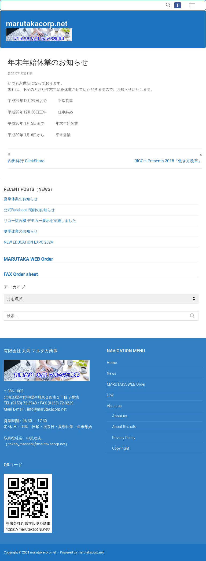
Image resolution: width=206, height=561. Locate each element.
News (111, 373)
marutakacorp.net (37, 23)
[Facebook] (177, 5)
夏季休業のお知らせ (21, 199)
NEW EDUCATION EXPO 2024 (28, 242)
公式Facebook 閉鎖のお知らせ (29, 210)
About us (115, 406)
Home (112, 363)
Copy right (120, 448)
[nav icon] (192, 5)
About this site (124, 426)
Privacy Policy (123, 437)
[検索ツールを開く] (168, 5)
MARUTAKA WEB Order (126, 384)
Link (110, 395)
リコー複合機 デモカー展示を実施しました (40, 220)
